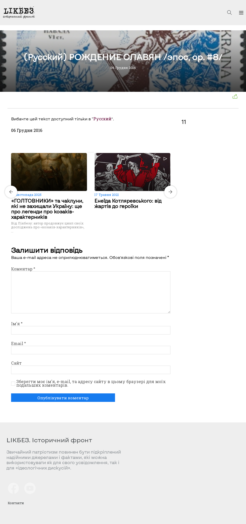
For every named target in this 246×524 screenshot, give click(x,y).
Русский (102, 118)
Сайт (16, 363)
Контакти (16, 503)
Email (18, 343)
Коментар (23, 269)
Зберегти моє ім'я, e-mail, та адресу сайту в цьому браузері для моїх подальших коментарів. (91, 383)
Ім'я (16, 323)
